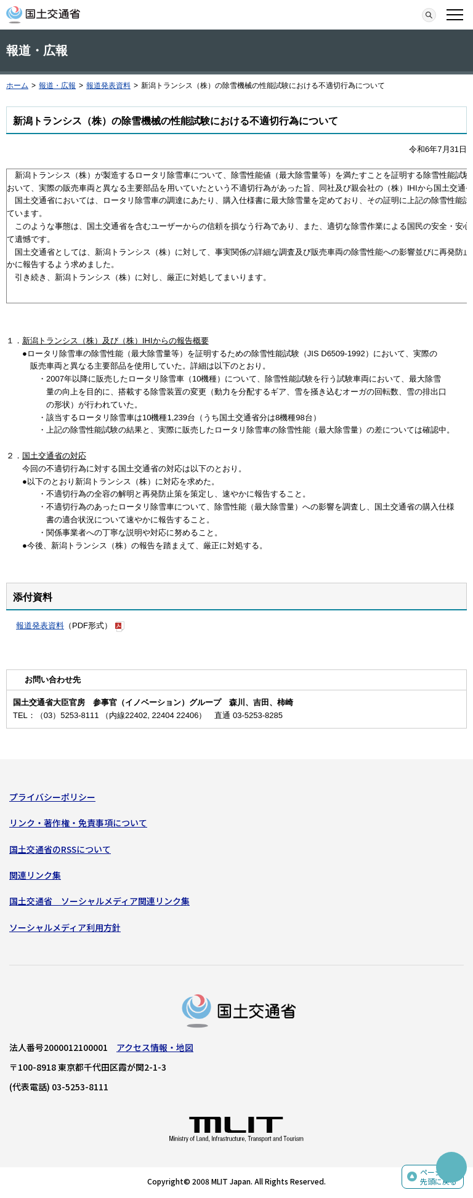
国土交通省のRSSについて (60, 849)
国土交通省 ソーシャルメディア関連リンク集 (99, 901)
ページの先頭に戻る (438, 1177)
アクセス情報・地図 (154, 1047)
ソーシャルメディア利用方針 (65, 927)
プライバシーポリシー (52, 797)
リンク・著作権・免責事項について (78, 823)
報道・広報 (57, 85)
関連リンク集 (35, 875)
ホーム (17, 85)
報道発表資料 (108, 85)
